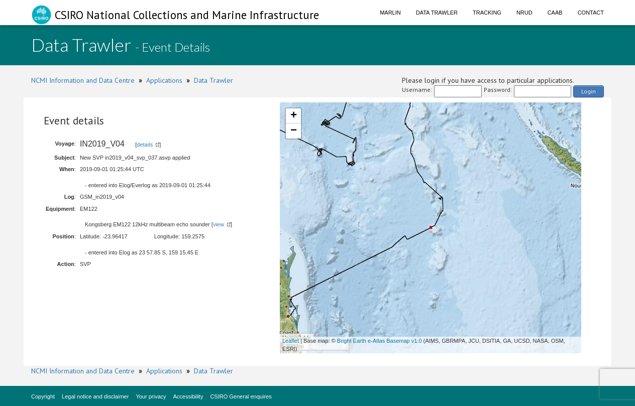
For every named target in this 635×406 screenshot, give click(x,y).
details (145, 145)
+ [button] (293, 115)
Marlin (390, 13)
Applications (164, 80)
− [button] (293, 131)
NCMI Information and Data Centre (83, 80)
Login (588, 91)
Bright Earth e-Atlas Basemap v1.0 (379, 341)
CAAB (555, 13)
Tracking (487, 13)
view (218, 224)
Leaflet (290, 341)
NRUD (524, 13)
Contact (591, 13)
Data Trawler (437, 13)
